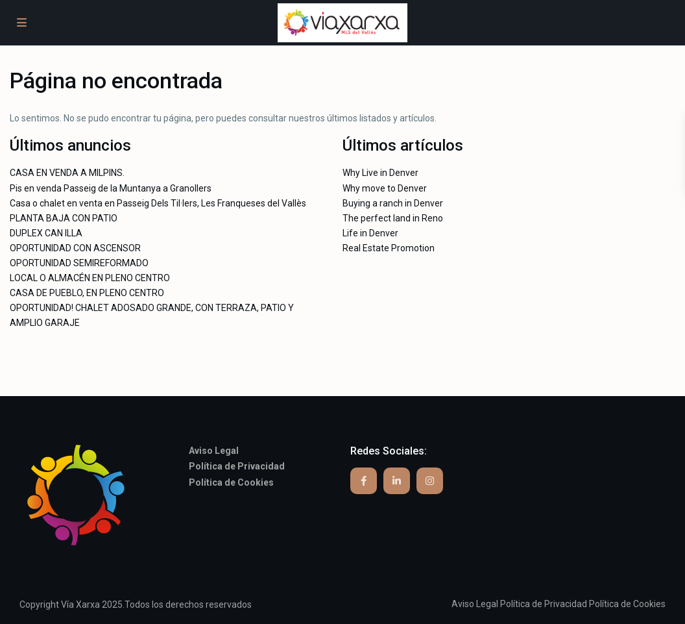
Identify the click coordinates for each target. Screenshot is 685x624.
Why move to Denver (384, 188)
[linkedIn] (396, 481)
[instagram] (429, 481)
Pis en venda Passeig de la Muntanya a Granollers (110, 188)
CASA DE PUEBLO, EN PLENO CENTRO (87, 293)
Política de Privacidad (543, 604)
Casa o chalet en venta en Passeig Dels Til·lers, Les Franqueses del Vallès (158, 203)
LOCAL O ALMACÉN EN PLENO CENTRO (90, 278)
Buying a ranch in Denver (392, 203)
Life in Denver (370, 233)
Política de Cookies (627, 604)
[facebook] (363, 481)
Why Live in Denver (380, 173)
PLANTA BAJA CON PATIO (63, 218)
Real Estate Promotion (388, 248)
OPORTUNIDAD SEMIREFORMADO (79, 263)
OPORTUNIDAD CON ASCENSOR (75, 248)
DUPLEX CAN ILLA (46, 233)
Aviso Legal (474, 604)
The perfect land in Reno (392, 218)
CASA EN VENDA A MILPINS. (67, 173)
